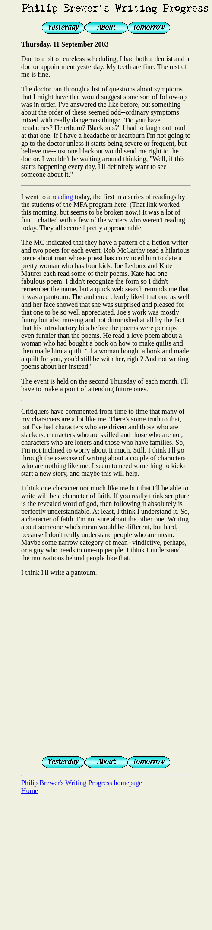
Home (29, 790)
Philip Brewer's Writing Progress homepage (81, 782)
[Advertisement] (81, 668)
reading (62, 196)
